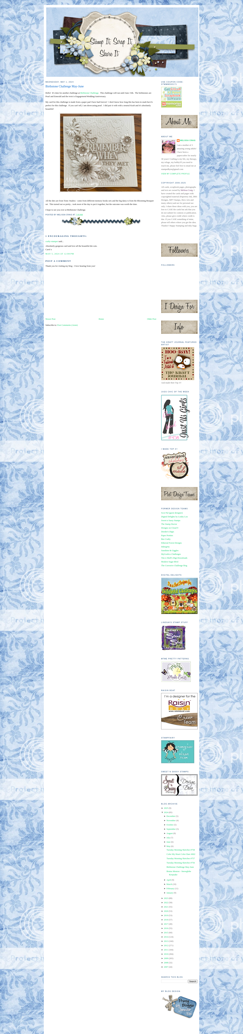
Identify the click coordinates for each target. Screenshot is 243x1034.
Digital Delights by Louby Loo (174, 516)
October (169, 824)
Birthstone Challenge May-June (64, 86)
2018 (166, 919)
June (168, 842)
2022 (166, 902)
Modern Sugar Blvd (169, 561)
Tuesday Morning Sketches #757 (180, 858)
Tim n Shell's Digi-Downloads (174, 558)
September (171, 829)
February (170, 888)
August (169, 833)
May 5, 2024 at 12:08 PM (59, 253)
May (168, 846)
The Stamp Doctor (169, 524)
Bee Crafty (166, 539)
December (170, 816)
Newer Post (50, 319)
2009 (166, 958)
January (169, 892)
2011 (166, 949)
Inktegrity (165, 546)
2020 (166, 911)
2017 (166, 924)
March (169, 884)
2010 (166, 954)
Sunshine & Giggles (170, 550)
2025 (166, 808)
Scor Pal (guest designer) (172, 513)
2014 (166, 937)
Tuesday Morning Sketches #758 (180, 850)
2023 (166, 898)
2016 (166, 928)
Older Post (151, 319)
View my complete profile (175, 174)
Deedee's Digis (167, 531)
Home (101, 319)
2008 (166, 962)
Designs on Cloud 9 (169, 528)
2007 (166, 967)
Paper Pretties (167, 535)
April (168, 880)
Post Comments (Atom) (67, 325)
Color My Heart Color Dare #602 (180, 854)
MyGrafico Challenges (171, 554)
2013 (166, 941)
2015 (166, 932)
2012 (166, 945)
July (168, 837)
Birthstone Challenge (89, 93)
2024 (166, 812)
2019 (166, 915)
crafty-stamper (51, 241)
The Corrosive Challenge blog (174, 565)
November (171, 820)
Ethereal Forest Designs (171, 543)
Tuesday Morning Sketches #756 (180, 862)
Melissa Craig (188, 140)
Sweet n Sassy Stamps (170, 520)
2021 (166, 907)
